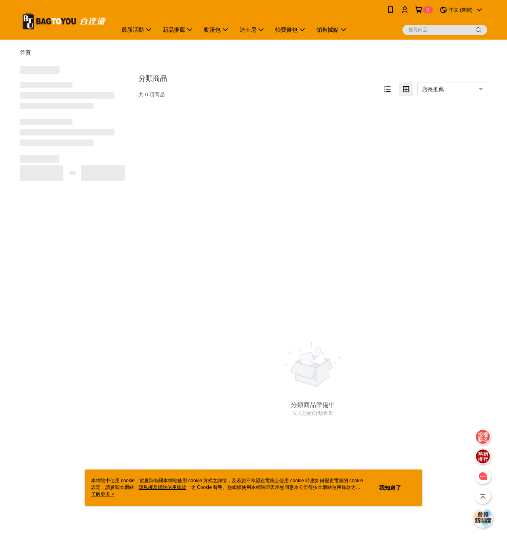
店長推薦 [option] (433, 89)
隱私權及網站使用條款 (162, 487)
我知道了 (390, 488)
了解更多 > (102, 494)
